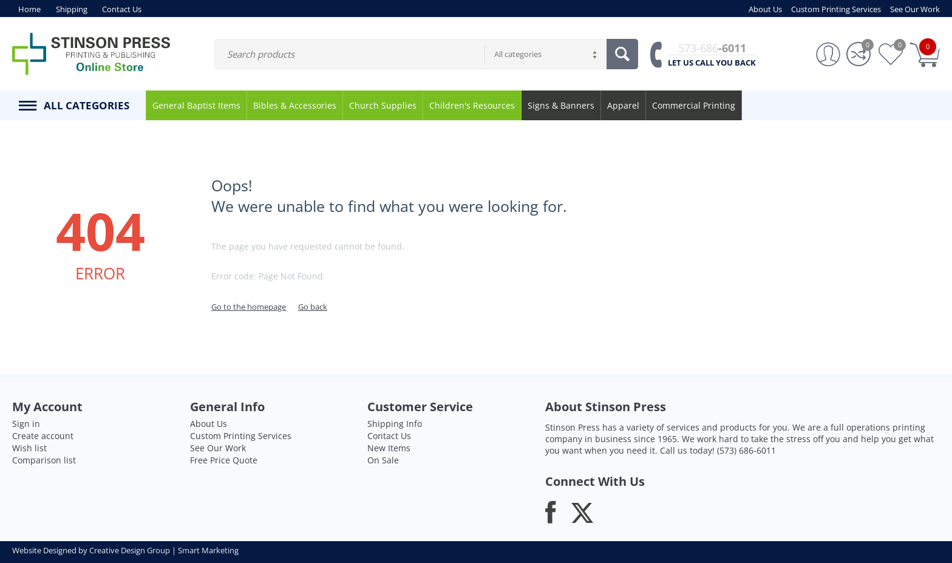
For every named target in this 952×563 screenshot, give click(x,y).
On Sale (383, 460)
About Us (208, 423)
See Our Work (218, 448)
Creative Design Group (129, 550)
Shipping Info (394, 423)
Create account (42, 436)
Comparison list (44, 460)
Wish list (29, 448)
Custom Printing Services (240, 436)
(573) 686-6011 (746, 450)
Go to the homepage (248, 306)
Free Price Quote (223, 460)
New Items (388, 448)
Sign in (26, 423)
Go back (312, 306)
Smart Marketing (208, 550)
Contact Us (389, 436)
